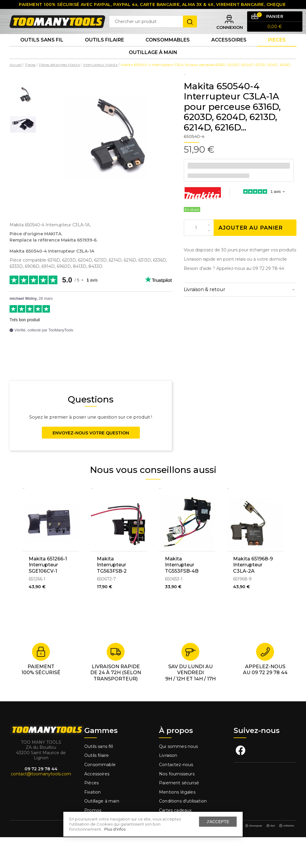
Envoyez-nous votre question (91, 448)
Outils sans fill (98, 762)
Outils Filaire (104, 50)
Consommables (168, 50)
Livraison (168, 771)
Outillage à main (153, 67)
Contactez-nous (176, 780)
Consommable (100, 780)
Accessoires (229, 50)
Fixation (92, 808)
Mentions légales (178, 808)
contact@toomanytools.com (41, 790)
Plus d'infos (115, 829)
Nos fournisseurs (177, 789)
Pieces (277, 50)
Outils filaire (96, 771)
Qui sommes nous (178, 762)
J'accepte (217, 821)
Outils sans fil (41, 50)
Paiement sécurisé (179, 799)
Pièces (91, 799)
